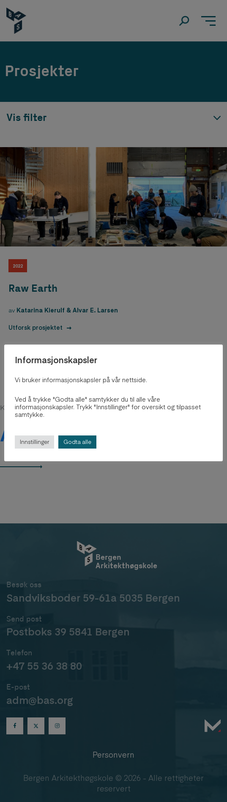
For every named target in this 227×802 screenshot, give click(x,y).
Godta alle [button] (77, 442)
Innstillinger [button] (34, 442)
